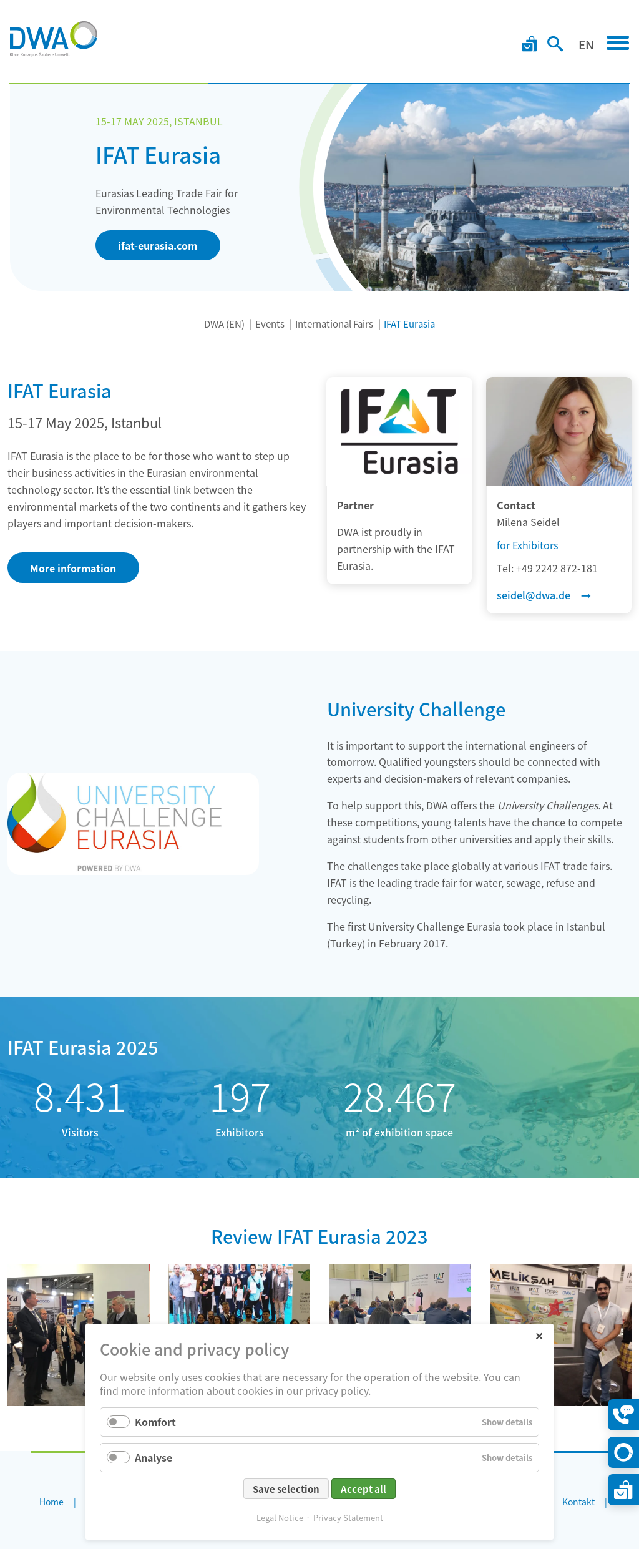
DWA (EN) (224, 323)
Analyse (153, 1457)
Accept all (363, 1488)
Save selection (286, 1488)
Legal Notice (279, 1517)
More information (73, 567)
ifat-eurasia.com (157, 245)
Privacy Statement (348, 1517)
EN (586, 44)
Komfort (155, 1421)
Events (270, 323)
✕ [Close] (539, 1335)
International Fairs (334, 323)
